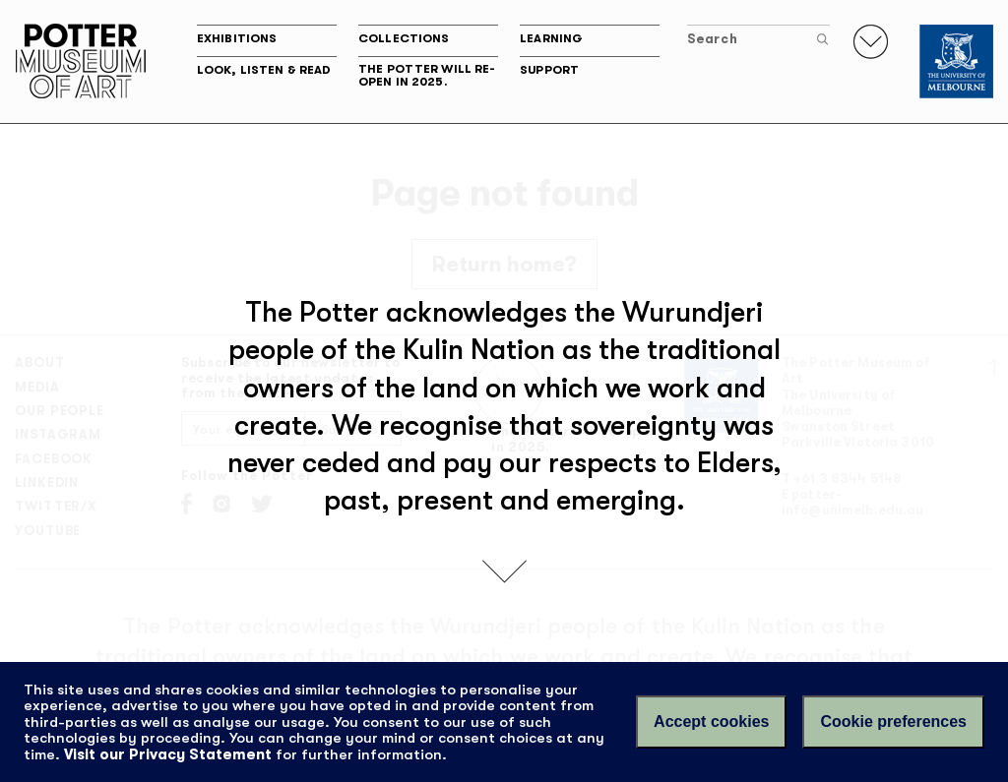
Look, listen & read (264, 70)
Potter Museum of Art (81, 61)
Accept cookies (711, 721)
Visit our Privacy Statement (168, 754)
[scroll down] (504, 569)
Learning (551, 38)
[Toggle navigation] (870, 42)
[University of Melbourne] (956, 61)
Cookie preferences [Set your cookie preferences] (893, 721)
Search (757, 38)
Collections (403, 38)
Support (549, 70)
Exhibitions (237, 38)
